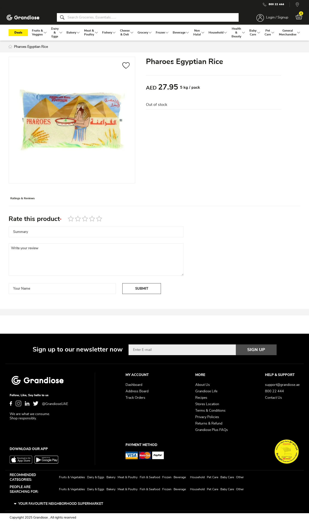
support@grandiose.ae (282, 385)
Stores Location (207, 404)
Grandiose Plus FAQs (211, 430)
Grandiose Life (206, 391)
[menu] (154, 37)
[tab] (32, 204)
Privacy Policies (207, 417)
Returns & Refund (208, 423)
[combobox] (148, 19)
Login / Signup (274, 19)
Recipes (201, 397)
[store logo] (26, 19)
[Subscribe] (256, 349)
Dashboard (134, 385)
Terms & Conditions (210, 410)
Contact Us (273, 397)
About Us (202, 385)
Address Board (137, 391)
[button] (126, 70)
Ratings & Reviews (32, 205)
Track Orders (135, 397)
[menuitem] (37, 37)
